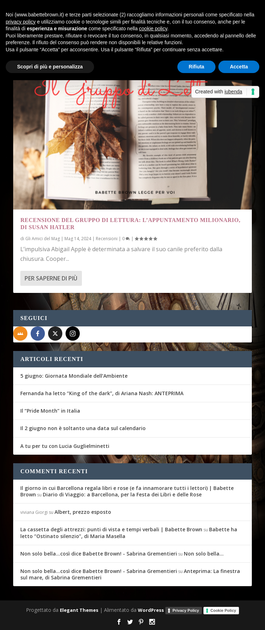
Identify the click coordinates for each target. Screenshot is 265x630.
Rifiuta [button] (196, 66)
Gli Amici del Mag (42, 239)
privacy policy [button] (21, 22)
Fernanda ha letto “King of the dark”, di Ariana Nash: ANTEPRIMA (101, 393)
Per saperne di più (51, 278)
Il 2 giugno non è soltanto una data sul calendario (83, 428)
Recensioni (107, 239)
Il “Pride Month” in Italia (50, 410)
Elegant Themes (79, 610)
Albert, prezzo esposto (82, 511)
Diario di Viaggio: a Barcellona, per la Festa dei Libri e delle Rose (122, 494)
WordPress (151, 610)
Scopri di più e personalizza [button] (50, 66)
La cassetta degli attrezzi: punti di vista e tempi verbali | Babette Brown (111, 529)
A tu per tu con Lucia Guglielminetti (64, 446)
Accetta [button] (239, 66)
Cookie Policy (223, 610)
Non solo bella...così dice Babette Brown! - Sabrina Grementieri (98, 553)
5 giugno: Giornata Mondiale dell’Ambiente (74, 375)
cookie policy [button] (153, 28)
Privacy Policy (185, 610)
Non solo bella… (204, 553)
